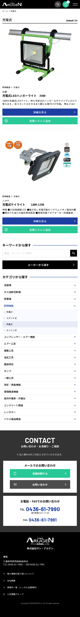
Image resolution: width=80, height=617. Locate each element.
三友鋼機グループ (15, 594)
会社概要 (11, 580)
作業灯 (9, 311)
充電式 (9, 324)
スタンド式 (11, 318)
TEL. (40, 509)
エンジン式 (11, 330)
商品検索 (58, 4)
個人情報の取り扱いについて (20, 573)
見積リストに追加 (40, 121)
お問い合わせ (40, 484)
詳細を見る (40, 112)
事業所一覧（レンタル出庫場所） (22, 587)
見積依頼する (66, 4)
